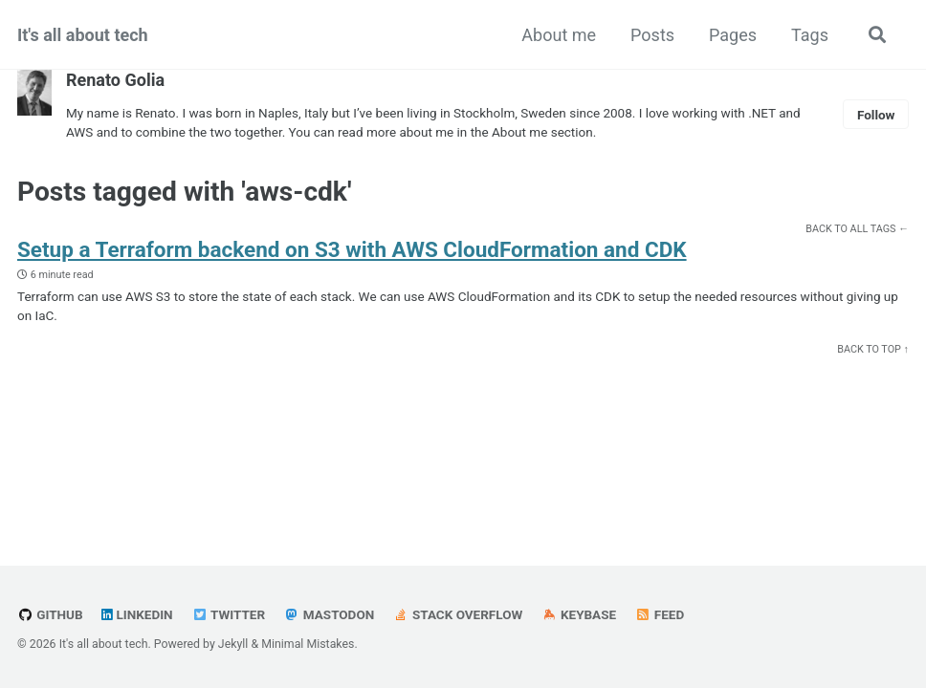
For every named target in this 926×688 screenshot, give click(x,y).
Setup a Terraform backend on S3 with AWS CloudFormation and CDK (352, 249)
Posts (652, 35)
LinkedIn (137, 614)
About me (558, 35)
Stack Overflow (458, 614)
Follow (876, 114)
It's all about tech (82, 35)
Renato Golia (115, 80)
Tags (809, 35)
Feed (660, 614)
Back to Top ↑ (873, 349)
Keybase (578, 614)
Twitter (228, 614)
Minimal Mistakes (307, 644)
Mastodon (329, 614)
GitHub (50, 614)
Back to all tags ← (857, 229)
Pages (733, 35)
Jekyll (233, 644)
